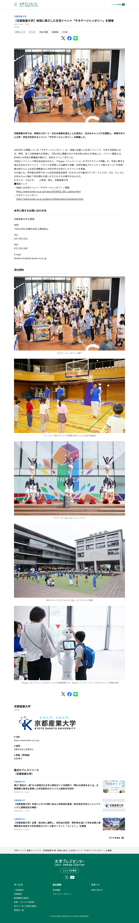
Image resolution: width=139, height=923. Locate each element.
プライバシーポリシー (62, 894)
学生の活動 (43, 32)
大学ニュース (20, 32)
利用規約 (18, 894)
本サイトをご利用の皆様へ (25, 906)
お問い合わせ (97, 890)
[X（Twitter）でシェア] (63, 38)
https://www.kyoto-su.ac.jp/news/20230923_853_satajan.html (48, 191)
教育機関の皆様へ (22, 898)
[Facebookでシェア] (69, 38)
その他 (64, 32)
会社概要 (56, 890)
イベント (32, 32)
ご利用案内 (19, 890)
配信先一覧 (19, 910)
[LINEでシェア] (75, 38)
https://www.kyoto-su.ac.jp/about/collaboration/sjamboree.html (49, 199)
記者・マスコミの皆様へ (24, 902)
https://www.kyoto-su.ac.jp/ (26, 740)
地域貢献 (55, 32)
